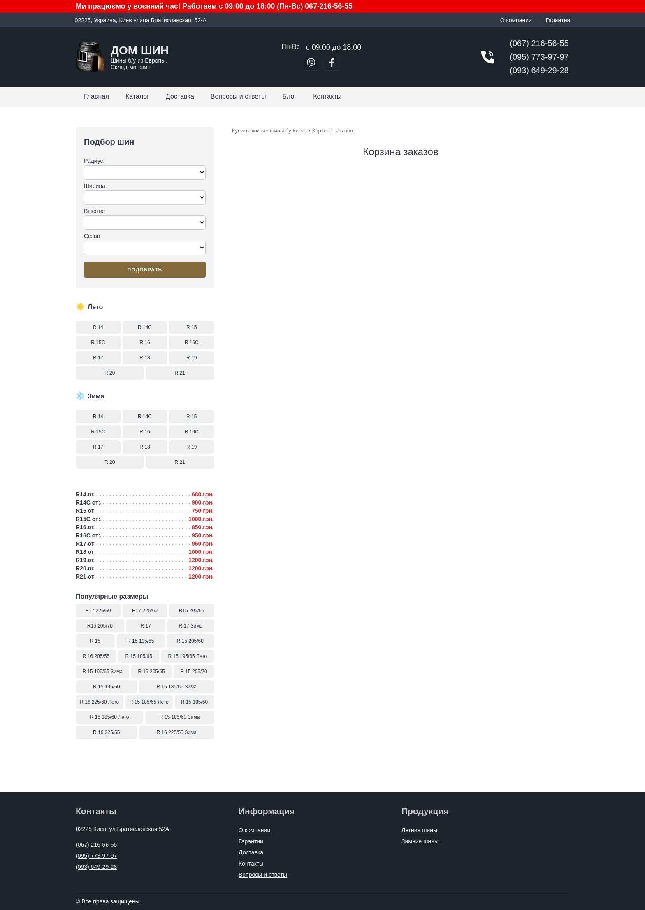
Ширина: (145, 194)
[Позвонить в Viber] (311, 63)
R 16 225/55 (106, 732)
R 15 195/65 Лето (187, 656)
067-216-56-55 (328, 6)
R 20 (109, 373)
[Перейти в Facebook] (332, 63)
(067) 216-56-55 (539, 43)
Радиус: (145, 168)
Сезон (145, 244)
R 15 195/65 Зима (102, 671)
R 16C (192, 342)
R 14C (145, 327)
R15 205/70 (100, 626)
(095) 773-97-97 (539, 56)
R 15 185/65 (138, 656)
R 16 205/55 (96, 656)
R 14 (98, 327)
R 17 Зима (191, 626)
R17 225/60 (145, 611)
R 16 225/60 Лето (99, 702)
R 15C (98, 342)
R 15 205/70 (193, 671)
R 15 (191, 327)
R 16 (144, 342)
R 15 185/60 (194, 702)
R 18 (144, 358)
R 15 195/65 (140, 641)
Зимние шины (420, 841)
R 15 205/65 (151, 671)
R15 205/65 (191, 611)
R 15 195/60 (106, 687)
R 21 (180, 373)
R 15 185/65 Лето (149, 702)
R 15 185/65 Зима (176, 687)
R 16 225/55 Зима (176, 732)
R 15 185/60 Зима (180, 717)
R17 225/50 (98, 611)
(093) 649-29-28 (539, 70)
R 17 (98, 358)
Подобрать (145, 270)
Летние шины (419, 830)
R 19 (191, 358)
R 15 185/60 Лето (109, 717)
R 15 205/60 (190, 641)
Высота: (145, 219)
